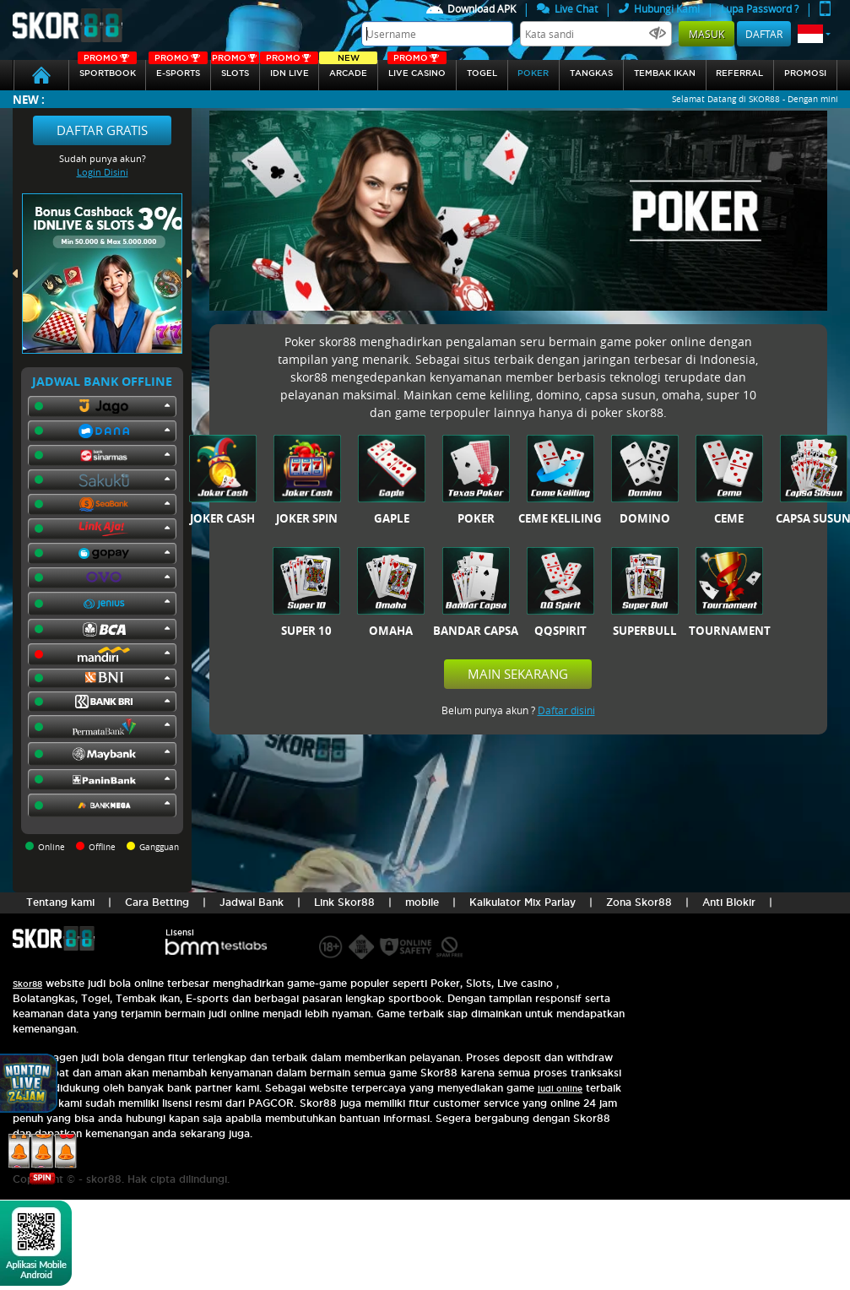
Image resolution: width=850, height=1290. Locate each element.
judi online (560, 1088)
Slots (235, 69)
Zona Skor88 (639, 902)
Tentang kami (60, 902)
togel (482, 73)
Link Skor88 (344, 902)
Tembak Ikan (665, 73)
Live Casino (417, 69)
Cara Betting (157, 902)
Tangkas (591, 73)
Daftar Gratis (102, 130)
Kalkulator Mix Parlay (522, 902)
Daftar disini (566, 710)
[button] (814, 33)
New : (29, 99)
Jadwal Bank (251, 902)
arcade (348, 69)
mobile (422, 902)
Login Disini (102, 171)
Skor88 (27, 984)
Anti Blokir (728, 902)
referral (739, 73)
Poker (533, 73)
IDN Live (289, 69)
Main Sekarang (518, 673)
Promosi (805, 73)
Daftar (763, 34)
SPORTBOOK (107, 69)
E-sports (178, 69)
